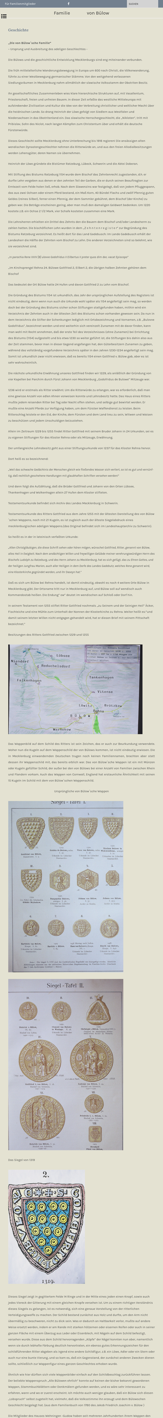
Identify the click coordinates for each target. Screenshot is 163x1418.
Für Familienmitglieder (21, 4)
